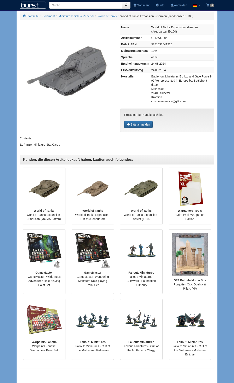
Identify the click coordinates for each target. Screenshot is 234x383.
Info (160, 5)
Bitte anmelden (138, 124)
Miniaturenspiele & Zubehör (76, 16)
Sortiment (142, 5)
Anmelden (179, 5)
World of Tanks (107, 16)
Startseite (31, 16)
